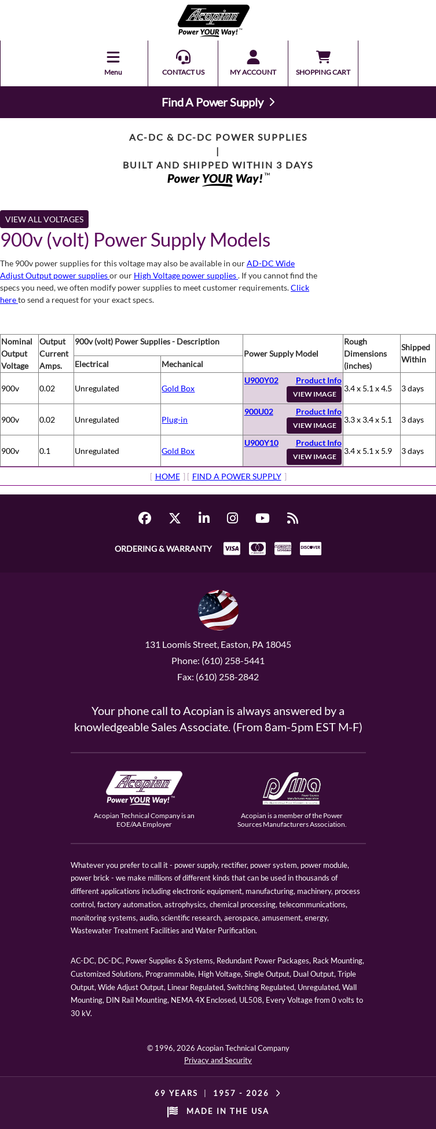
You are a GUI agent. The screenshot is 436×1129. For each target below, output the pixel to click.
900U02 (258, 411)
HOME (167, 476)
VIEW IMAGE (314, 394)
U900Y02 (261, 380)
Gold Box (178, 388)
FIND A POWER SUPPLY (236, 476)
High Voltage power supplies (186, 275)
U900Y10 (261, 443)
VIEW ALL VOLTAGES (44, 219)
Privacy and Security (218, 1060)
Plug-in (175, 419)
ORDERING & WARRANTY (163, 548)
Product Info (319, 380)
